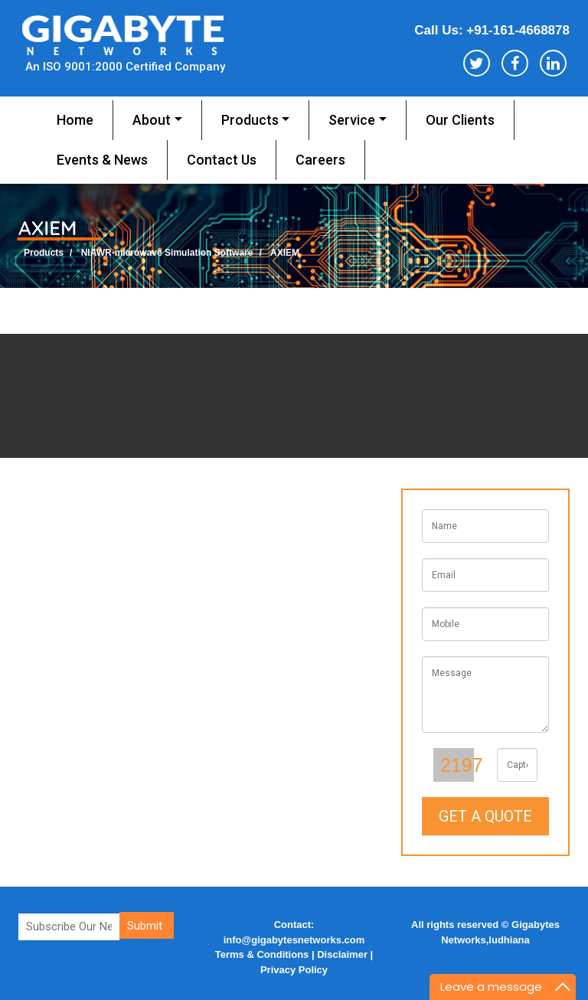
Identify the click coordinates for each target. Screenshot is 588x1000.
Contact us (221, 160)
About (151, 120)
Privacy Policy (294, 969)
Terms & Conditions (263, 954)
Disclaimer (342, 954)
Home (75, 120)
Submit (144, 926)
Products (250, 120)
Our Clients (460, 120)
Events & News (102, 160)
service (351, 120)
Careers (320, 160)
